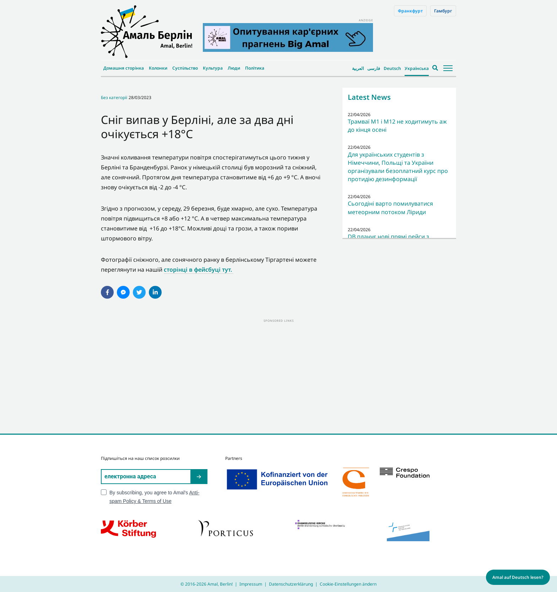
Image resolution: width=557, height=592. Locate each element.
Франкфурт (410, 11)
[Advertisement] (278, 373)
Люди (234, 68)
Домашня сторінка (123, 68)
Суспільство (185, 68)
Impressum (250, 584)
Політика (254, 68)
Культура (213, 68)
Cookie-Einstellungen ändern (348, 584)
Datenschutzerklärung (291, 584)
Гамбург (443, 11)
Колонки (158, 68)
